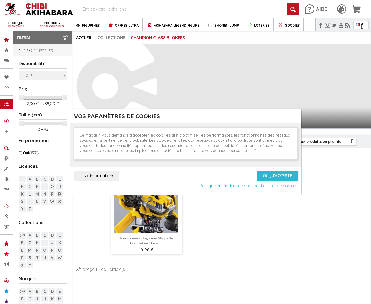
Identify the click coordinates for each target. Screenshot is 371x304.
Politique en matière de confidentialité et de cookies (249, 185)
